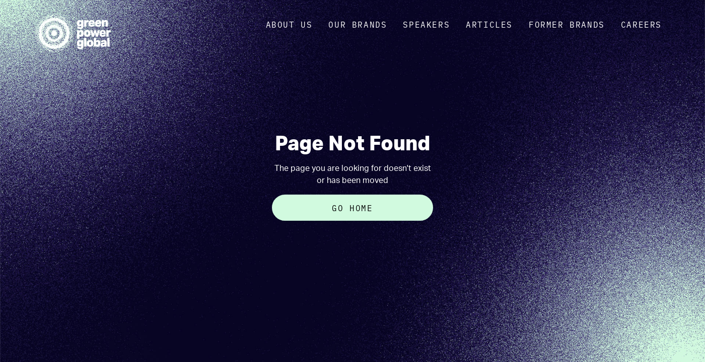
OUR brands (357, 24)
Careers (641, 24)
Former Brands (567, 24)
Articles (489, 24)
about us (289, 24)
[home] (73, 33)
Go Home (352, 207)
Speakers (426, 24)
